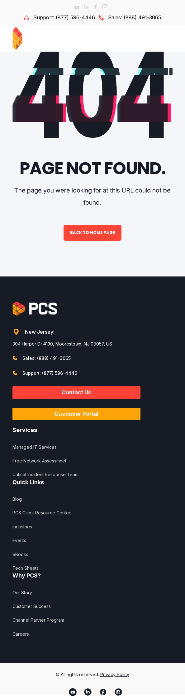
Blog (17, 499)
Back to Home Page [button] (92, 232)
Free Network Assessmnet (39, 460)
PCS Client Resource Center (41, 512)
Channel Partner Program (38, 620)
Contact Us (76, 392)
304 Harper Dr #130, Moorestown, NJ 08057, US (62, 343)
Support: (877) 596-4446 (64, 17)
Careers (20, 634)
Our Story (22, 592)
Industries (22, 526)
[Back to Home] (30, 38)
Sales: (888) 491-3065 (134, 17)
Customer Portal (76, 414)
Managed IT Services (34, 447)
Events (19, 540)
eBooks (20, 554)
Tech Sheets (25, 568)
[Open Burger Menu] (169, 38)
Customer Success (31, 606)
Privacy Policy (114, 674)
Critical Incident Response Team (45, 474)
